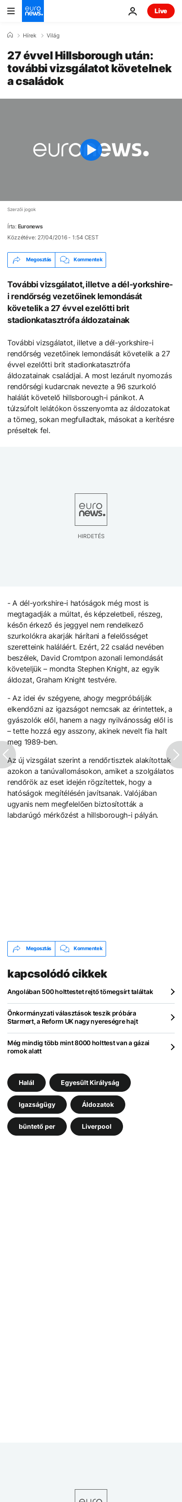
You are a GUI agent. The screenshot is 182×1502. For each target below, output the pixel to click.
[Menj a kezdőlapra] (33, 11)
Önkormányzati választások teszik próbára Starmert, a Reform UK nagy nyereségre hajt (72, 1017)
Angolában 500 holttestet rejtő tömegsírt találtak (80, 991)
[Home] (10, 35)
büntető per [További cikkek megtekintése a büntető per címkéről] (37, 1126)
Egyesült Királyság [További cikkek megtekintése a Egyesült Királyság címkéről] (90, 1082)
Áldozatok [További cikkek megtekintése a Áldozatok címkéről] (98, 1104)
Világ (53, 35)
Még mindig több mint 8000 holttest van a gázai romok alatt (78, 1047)
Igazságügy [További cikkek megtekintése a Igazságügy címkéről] (37, 1104)
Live (161, 11)
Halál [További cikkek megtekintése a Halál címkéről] (26, 1082)
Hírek (30, 35)
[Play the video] (91, 150)
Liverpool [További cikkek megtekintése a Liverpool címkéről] (97, 1126)
